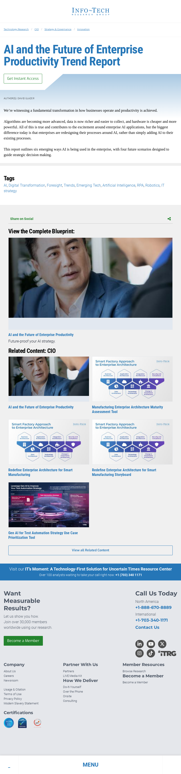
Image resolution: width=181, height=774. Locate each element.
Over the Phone (73, 691)
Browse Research (134, 671)
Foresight (54, 185)
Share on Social (90, 219)
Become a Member (23, 640)
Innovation (83, 29)
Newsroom (11, 680)
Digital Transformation (27, 185)
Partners (68, 671)
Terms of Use (13, 694)
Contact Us (147, 627)
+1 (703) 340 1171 (128, 575)
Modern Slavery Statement (21, 703)
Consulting (70, 701)
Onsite (67, 696)
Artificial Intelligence (118, 185)
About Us (10, 671)
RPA (140, 185)
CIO (37, 29)
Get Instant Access (23, 78)
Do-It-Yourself (72, 687)
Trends (69, 185)
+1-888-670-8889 (153, 607)
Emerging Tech (88, 185)
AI (5, 185)
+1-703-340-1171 (151, 620)
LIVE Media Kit (72, 676)
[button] (90, 764)
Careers (9, 676)
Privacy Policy (13, 698)
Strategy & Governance (57, 29)
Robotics (152, 185)
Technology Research (16, 29)
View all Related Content (90, 550)
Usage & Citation (14, 689)
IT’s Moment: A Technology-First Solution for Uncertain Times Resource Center (98, 569)
